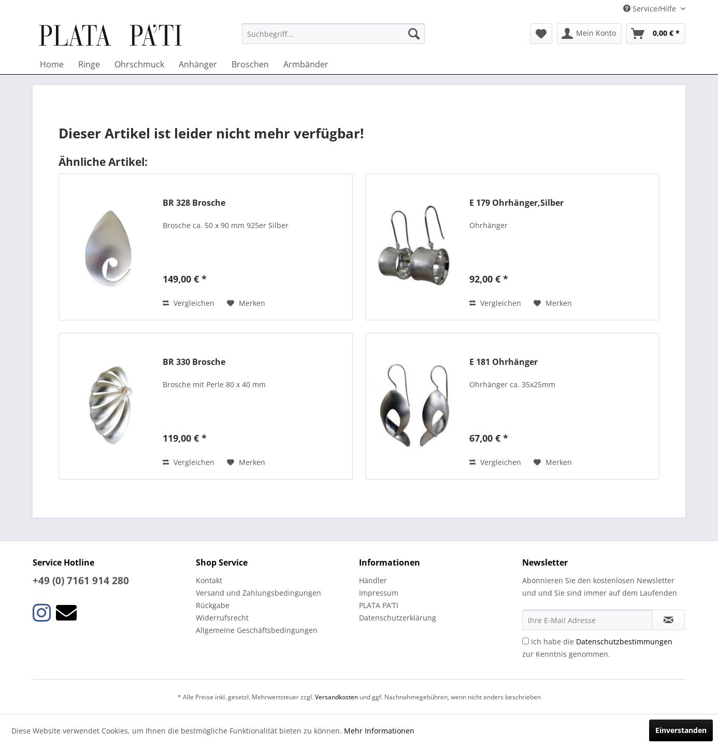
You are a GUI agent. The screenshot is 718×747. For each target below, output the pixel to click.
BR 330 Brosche (194, 362)
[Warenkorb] (655, 33)
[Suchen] (414, 33)
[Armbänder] (306, 64)
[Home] (52, 64)
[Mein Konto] (589, 33)
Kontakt (209, 580)
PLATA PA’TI (378, 605)
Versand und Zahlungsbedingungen (258, 593)
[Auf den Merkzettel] (246, 303)
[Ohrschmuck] (139, 64)
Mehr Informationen (379, 731)
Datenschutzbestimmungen (624, 641)
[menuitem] (333, 33)
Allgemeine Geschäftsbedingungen (257, 630)
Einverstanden (681, 730)
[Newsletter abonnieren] (668, 620)
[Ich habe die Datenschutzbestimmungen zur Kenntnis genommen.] (525, 641)
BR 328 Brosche (194, 203)
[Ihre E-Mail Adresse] (587, 620)
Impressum (378, 593)
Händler (373, 580)
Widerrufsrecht (222, 618)
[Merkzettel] (541, 33)
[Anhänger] (197, 64)
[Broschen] (250, 64)
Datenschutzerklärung (397, 618)
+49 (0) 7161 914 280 (81, 580)
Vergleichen (188, 303)
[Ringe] (89, 64)
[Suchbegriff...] (333, 33)
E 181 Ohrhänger (503, 362)
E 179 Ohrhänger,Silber (516, 203)
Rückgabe (212, 605)
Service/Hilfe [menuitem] (650, 8)
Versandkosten (336, 697)
